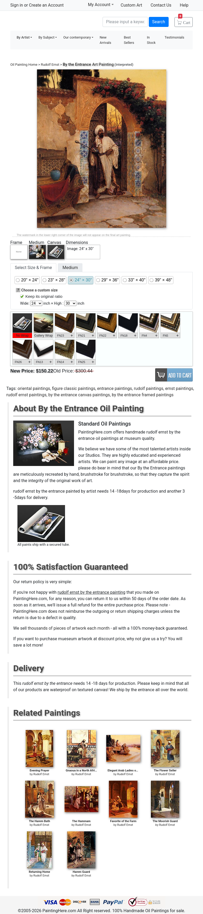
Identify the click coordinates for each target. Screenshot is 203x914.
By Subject (46, 37)
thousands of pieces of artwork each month (69, 628)
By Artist (23, 37)
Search (158, 21)
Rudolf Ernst (50, 65)
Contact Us (161, 5)
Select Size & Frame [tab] (33, 267)
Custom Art (131, 5)
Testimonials (174, 37)
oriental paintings (33, 388)
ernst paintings (179, 388)
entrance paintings (114, 388)
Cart (184, 21)
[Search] (125, 22)
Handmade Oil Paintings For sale (50, 21)
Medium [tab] (70, 267)
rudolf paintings (148, 388)
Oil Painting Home (24, 65)
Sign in (16, 5)
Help (184, 5)
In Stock (151, 40)
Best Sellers (129, 40)
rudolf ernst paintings (26, 394)
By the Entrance (77, 64)
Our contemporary (77, 37)
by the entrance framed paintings (142, 394)
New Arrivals (105, 40)
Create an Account (46, 5)
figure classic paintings (73, 388)
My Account (101, 4)
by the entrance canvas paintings (79, 394)
